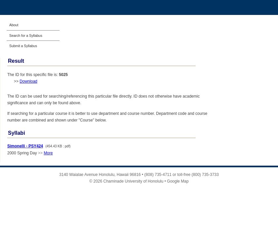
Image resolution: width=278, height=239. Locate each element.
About (13, 25)
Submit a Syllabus (23, 46)
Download (28, 81)
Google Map (178, 181)
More (48, 153)
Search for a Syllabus (25, 36)
